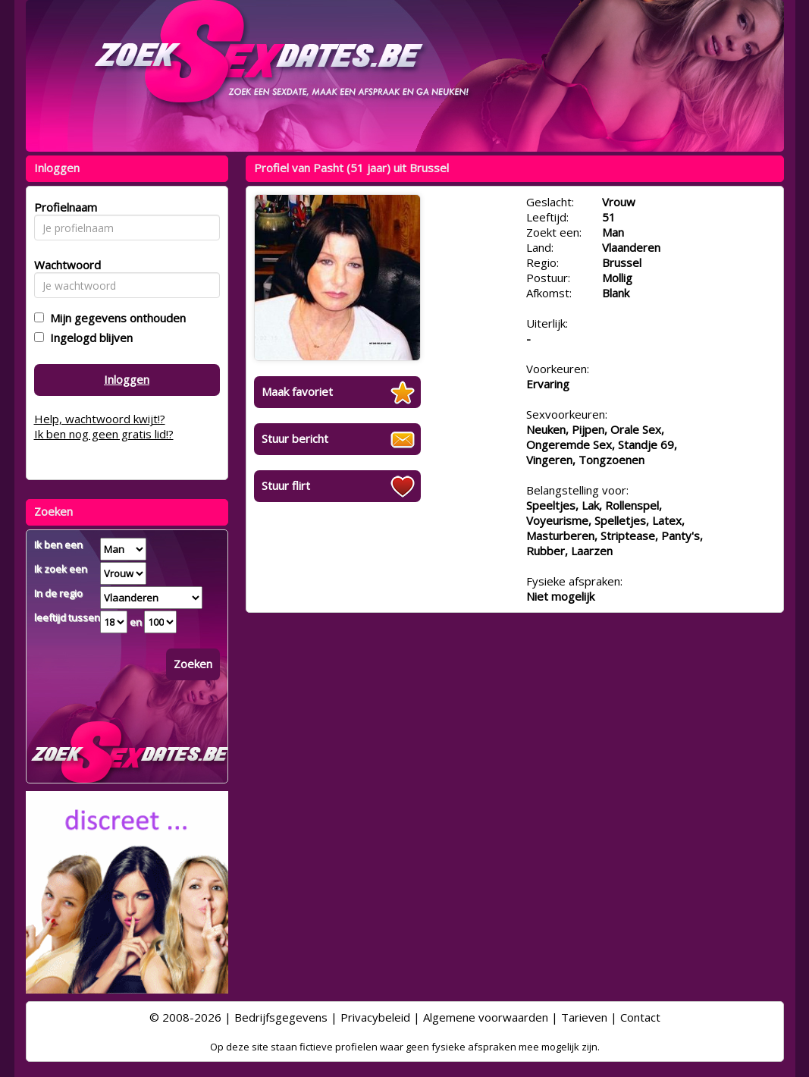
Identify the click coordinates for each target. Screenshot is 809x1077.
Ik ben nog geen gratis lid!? (104, 433)
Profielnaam (63, 207)
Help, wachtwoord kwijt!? (99, 418)
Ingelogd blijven (88, 337)
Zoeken (193, 663)
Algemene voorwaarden (485, 1017)
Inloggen (126, 379)
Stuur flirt (286, 485)
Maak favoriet (297, 391)
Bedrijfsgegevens (281, 1017)
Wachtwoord (63, 264)
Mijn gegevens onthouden (115, 317)
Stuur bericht (295, 438)
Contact (640, 1017)
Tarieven (584, 1017)
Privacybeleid (375, 1017)
